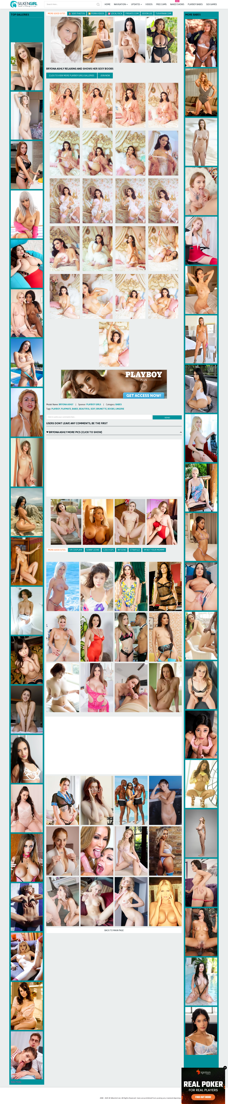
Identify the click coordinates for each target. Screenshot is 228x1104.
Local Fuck (115, 13)
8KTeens (122, 550)
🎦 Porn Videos (96, 13)
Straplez (135, 550)
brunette (101, 409)
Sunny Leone (92, 550)
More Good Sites (56, 13)
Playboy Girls (93, 404)
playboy (55, 409)
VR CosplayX (76, 550)
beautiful (84, 409)
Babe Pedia (16, 1082)
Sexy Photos (77, 13)
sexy (93, 409)
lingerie (119, 409)
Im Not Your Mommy (154, 550)
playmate (66, 409)
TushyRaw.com (163, 13)
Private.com (132, 13)
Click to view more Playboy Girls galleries (71, 75)
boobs (111, 409)
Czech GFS (108, 550)
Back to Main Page (114, 930)
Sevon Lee (147, 13)
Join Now (105, 75)
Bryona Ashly (66, 404)
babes (118, 404)
